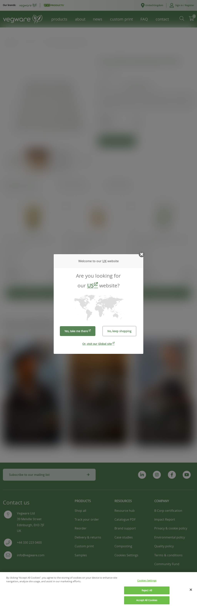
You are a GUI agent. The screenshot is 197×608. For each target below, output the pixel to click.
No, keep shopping (119, 331)
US (90, 285)
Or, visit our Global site (97, 344)
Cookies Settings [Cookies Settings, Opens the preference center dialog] (146, 583)
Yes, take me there (76, 331)
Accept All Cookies (146, 603)
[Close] (191, 592)
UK (104, 261)
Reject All (147, 593)
